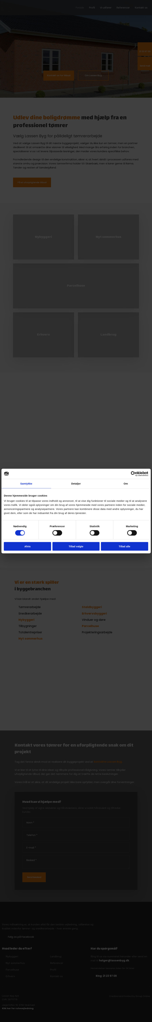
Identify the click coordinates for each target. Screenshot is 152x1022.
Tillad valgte (76, 546)
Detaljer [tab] (76, 483)
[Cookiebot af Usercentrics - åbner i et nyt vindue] (133, 473)
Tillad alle (124, 546)
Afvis (27, 546)
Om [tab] (126, 483)
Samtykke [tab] (26, 483)
